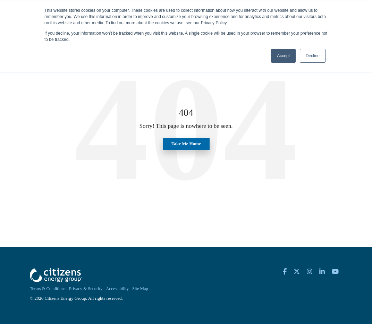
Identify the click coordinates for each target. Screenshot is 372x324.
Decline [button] (313, 55)
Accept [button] (283, 55)
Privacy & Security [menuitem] (86, 288)
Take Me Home (186, 143)
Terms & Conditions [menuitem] (48, 288)
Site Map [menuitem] (140, 288)
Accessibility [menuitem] (117, 288)
